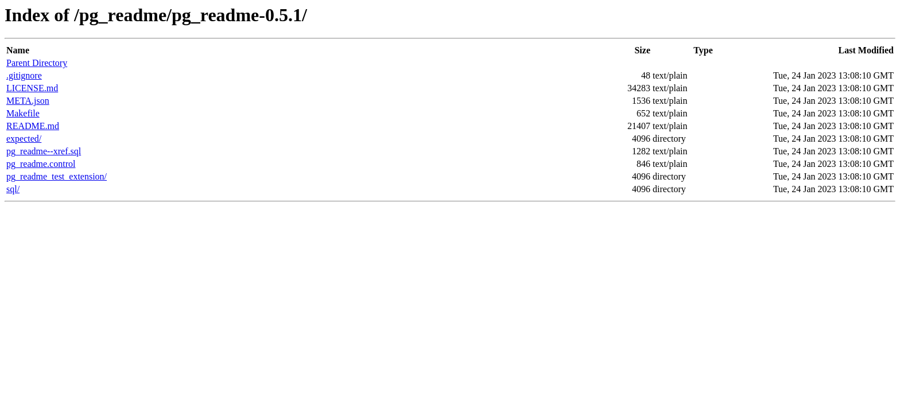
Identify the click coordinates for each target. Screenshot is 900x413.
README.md (32, 126)
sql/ (13, 189)
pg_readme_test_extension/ (56, 176)
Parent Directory (36, 63)
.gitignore (24, 75)
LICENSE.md (32, 88)
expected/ (23, 138)
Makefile (23, 113)
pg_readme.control (40, 164)
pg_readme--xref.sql (43, 151)
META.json (27, 101)
